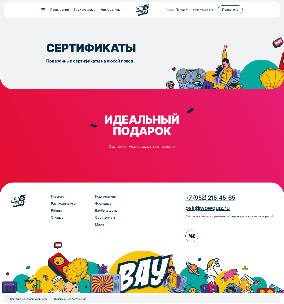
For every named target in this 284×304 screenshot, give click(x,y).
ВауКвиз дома (84, 9)
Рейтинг (57, 210)
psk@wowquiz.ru (203, 9)
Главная (57, 196)
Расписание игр (63, 203)
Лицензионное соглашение (70, 298)
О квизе (57, 217)
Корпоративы (110, 9)
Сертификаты (105, 217)
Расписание (59, 9)
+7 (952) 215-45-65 (210, 197)
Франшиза (103, 203)
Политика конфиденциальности (29, 298)
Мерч (99, 224)
